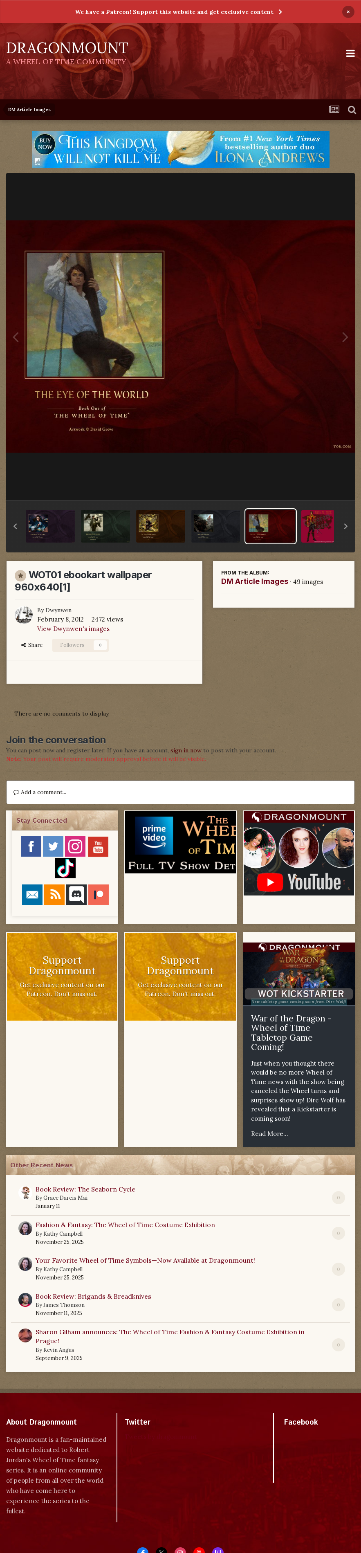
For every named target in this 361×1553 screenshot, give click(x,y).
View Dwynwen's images (73, 629)
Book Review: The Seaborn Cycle (85, 1189)
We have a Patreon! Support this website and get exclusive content (174, 12)
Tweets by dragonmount (161, 1437)
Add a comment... (39, 792)
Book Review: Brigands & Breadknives (93, 1296)
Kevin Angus (58, 1350)
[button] (15, 526)
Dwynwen (58, 610)
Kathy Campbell (63, 1233)
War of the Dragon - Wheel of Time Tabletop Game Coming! (291, 1033)
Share (32, 645)
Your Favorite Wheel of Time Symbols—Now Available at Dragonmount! (145, 1260)
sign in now (186, 750)
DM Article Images (254, 581)
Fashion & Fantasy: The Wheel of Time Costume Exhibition (125, 1225)
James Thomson (64, 1305)
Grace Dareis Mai (65, 1197)
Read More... (269, 1134)
